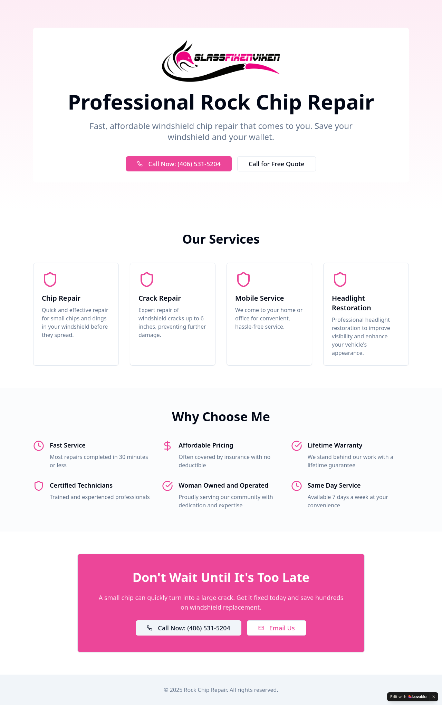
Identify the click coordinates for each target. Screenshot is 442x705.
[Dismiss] (434, 697)
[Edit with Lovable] (408, 697)
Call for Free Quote (277, 164)
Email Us (276, 628)
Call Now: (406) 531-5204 (178, 164)
